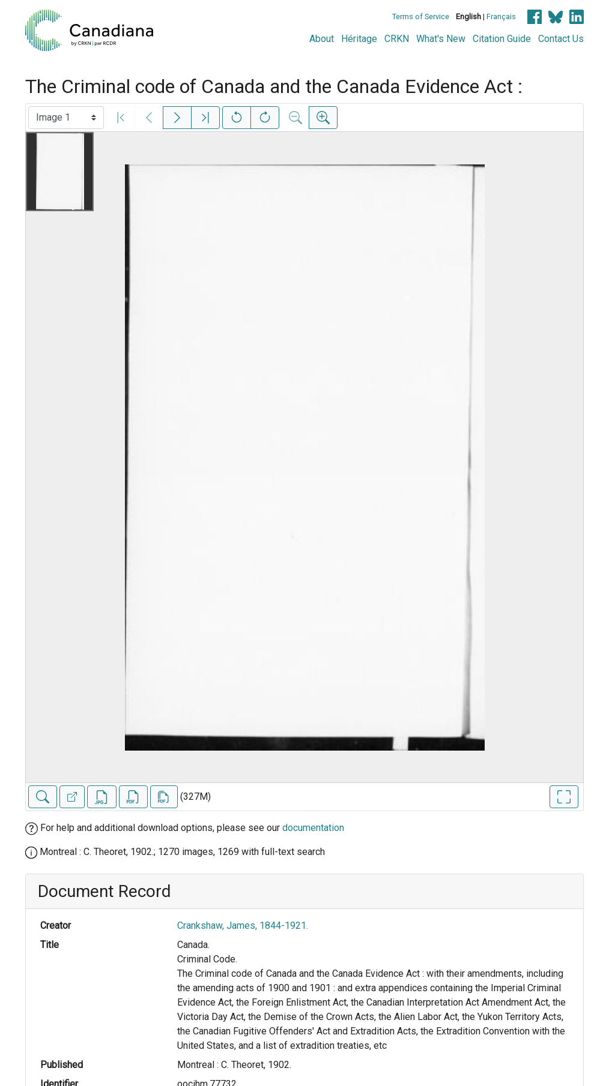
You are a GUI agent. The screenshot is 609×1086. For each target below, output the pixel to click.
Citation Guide (502, 38)
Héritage (359, 38)
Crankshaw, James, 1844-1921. (242, 925)
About (321, 38)
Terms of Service (420, 16)
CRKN (396, 38)
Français (501, 16)
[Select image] (66, 117)
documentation (313, 827)
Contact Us (561, 38)
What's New (440, 38)
